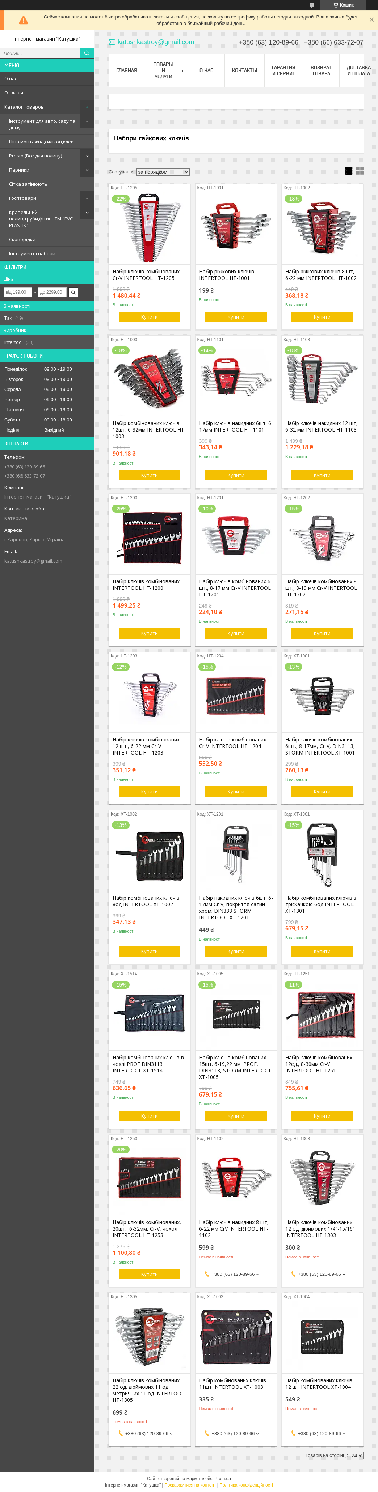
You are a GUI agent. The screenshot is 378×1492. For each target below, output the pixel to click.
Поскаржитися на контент (190, 1485)
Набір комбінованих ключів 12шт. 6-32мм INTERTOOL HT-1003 (149, 430)
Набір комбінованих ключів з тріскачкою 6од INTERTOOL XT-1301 (320, 904)
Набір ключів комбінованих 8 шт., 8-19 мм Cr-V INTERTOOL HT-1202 (321, 588)
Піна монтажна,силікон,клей (41, 141)
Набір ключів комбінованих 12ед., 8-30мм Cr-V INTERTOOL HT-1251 (318, 1064)
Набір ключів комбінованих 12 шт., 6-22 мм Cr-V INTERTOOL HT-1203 (146, 746)
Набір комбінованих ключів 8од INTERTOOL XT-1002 (146, 901)
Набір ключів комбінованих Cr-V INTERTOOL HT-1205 (146, 274)
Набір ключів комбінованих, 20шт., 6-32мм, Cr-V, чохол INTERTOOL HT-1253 (147, 1229)
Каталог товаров (24, 107)
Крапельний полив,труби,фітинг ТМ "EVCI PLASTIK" (41, 218)
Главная (126, 70)
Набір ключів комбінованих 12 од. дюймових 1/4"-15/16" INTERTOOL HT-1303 (320, 1229)
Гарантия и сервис (283, 70)
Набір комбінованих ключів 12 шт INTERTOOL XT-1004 (318, 1383)
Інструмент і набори (32, 253)
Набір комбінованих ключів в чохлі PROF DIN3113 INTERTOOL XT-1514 (148, 1064)
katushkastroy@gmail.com (33, 561)
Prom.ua (223, 1478)
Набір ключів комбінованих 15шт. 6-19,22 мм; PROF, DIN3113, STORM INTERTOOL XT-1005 (235, 1067)
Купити (149, 317)
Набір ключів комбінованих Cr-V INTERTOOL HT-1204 (232, 742)
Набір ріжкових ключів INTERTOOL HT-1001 (226, 274)
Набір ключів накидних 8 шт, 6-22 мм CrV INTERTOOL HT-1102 (234, 1229)
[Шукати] (87, 53)
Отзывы (13, 92)
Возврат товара (321, 70)
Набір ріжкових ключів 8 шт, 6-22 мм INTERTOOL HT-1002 (321, 274)
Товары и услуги (163, 70)
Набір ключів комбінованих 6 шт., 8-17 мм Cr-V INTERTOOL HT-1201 (235, 588)
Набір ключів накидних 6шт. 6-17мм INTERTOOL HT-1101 (236, 426)
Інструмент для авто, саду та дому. (42, 124)
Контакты (244, 70)
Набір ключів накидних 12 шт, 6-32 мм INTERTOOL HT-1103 (321, 426)
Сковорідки (22, 239)
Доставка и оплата (359, 70)
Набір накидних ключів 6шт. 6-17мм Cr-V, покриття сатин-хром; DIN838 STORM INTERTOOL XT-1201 (236, 908)
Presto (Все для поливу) (35, 155)
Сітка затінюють (28, 184)
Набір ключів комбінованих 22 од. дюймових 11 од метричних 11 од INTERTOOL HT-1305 (148, 1390)
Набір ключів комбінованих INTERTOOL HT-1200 (146, 584)
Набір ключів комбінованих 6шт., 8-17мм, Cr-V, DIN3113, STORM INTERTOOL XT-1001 (320, 746)
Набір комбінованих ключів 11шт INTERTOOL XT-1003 (232, 1383)
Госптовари (22, 198)
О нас (10, 78)
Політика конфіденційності (246, 1485)
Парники (19, 170)
